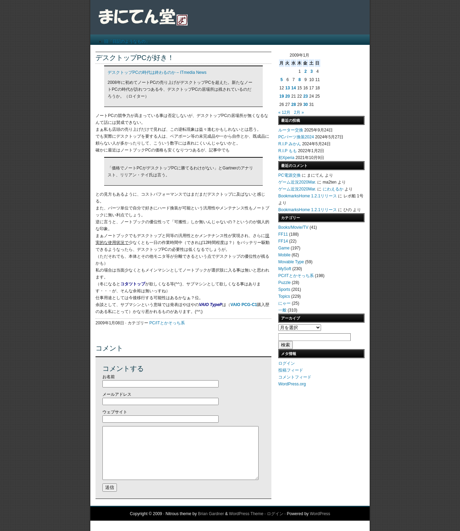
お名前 (108, 376)
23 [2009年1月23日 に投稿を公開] (305, 96)
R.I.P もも (287, 150)
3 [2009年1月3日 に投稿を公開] (311, 71)
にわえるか (333, 189)
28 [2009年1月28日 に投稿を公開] (293, 104)
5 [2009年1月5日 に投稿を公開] (281, 79)
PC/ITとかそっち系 (167, 323)
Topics (284, 296)
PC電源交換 (289, 175)
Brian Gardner (211, 524)
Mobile (284, 255)
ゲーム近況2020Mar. (297, 182)
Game (284, 248)
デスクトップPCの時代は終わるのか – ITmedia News (157, 72)
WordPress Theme (246, 524)
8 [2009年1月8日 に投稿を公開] (299, 79)
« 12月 (284, 112)
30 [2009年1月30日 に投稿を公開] (305, 104)
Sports (284, 289)
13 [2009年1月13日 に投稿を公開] (287, 88)
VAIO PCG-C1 (243, 304)
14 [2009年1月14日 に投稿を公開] (293, 88)
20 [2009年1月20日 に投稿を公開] (287, 96)
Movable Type (291, 261)
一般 (282, 310)
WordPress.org (292, 384)
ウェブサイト (114, 412)
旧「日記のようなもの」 (127, 41)
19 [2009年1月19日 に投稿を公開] (281, 96)
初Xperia (286, 157)
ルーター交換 (290, 130)
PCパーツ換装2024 (296, 137)
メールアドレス (116, 394)
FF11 (283, 234)
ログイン (286, 363)
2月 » (299, 112)
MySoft (284, 268)
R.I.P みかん (289, 143)
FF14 (283, 241)
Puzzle (284, 282)
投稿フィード (290, 370)
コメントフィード (294, 377)
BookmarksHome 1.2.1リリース (307, 196)
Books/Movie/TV (293, 227)
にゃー (284, 303)
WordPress (320, 524)
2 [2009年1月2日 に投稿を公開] (305, 71)
